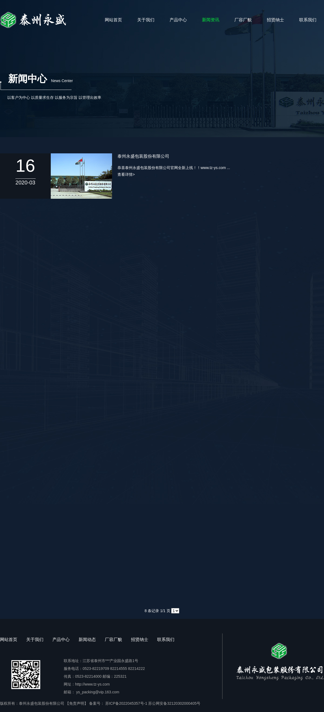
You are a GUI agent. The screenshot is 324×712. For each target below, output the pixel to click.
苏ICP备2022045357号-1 (125, 703)
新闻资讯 (210, 20)
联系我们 (307, 20)
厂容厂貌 (243, 20)
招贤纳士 (275, 20)
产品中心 (178, 20)
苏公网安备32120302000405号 (174, 703)
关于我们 (145, 20)
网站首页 (113, 20)
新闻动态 (87, 639)
